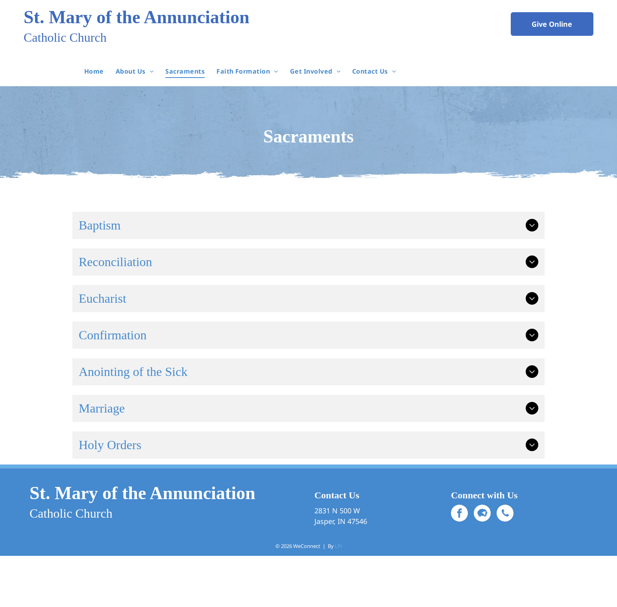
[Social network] (482, 514)
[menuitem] (94, 71)
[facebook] (459, 514)
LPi (338, 546)
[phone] (505, 514)
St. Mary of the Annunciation (136, 17)
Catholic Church (65, 37)
